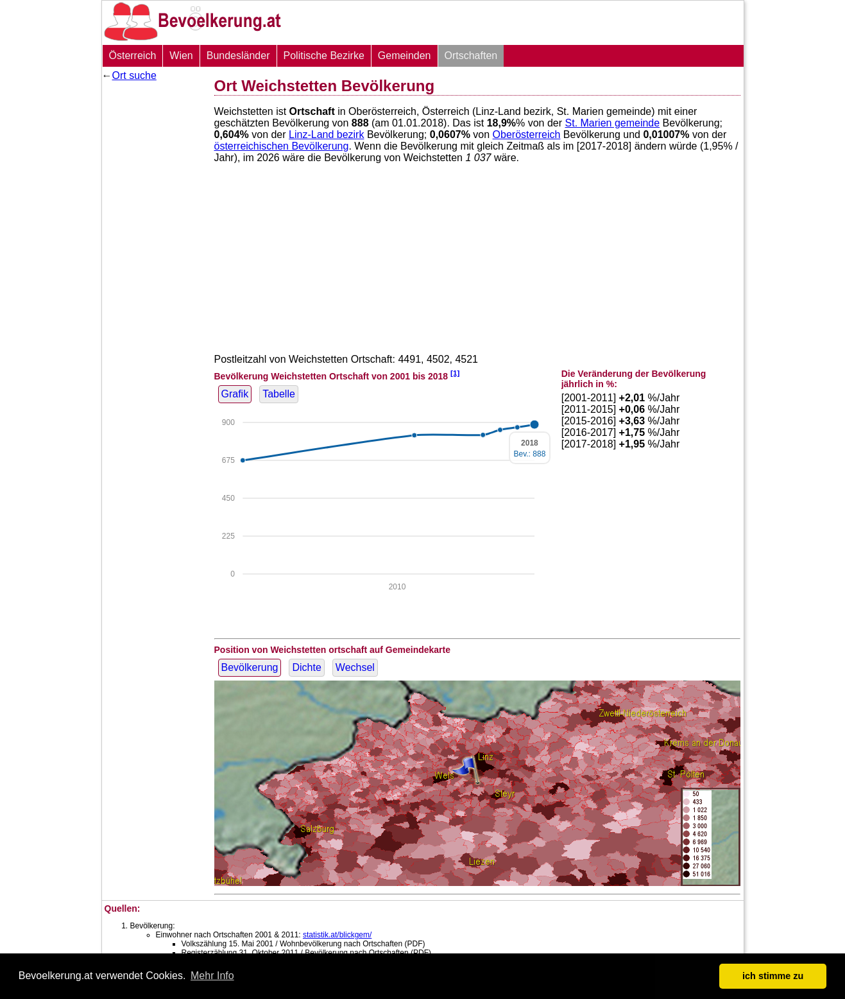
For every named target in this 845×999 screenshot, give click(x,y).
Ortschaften (471, 55)
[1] (454, 373)
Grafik (235, 393)
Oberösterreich (527, 134)
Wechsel (355, 667)
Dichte (306, 667)
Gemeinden (404, 55)
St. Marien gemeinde (612, 122)
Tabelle (278, 393)
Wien (180, 55)
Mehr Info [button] (212, 975)
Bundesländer (238, 55)
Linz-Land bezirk (326, 134)
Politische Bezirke (324, 55)
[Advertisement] (153, 279)
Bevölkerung (249, 667)
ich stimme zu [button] (772, 976)
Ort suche (134, 75)
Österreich (133, 55)
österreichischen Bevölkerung (281, 146)
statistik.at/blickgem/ (337, 934)
